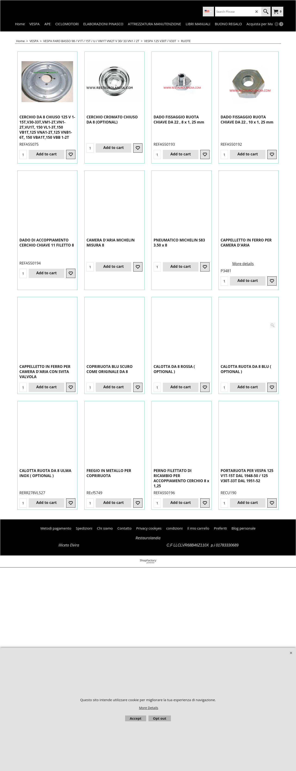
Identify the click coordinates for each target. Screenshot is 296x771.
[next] (281, 24)
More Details (148, 708)
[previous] (276, 24)
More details (176, 338)
